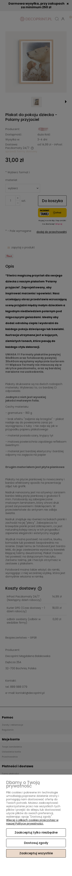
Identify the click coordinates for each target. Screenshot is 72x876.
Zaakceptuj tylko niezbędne (36, 832)
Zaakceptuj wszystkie (36, 853)
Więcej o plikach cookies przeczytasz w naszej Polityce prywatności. (32, 821)
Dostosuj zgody (36, 843)
